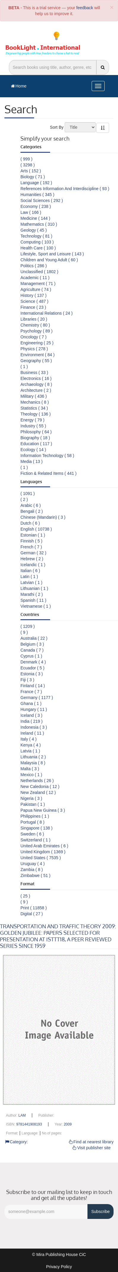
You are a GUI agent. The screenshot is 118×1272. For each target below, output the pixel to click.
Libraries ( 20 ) (33, 319)
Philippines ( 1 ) (34, 816)
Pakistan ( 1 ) (32, 804)
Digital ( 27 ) (31, 913)
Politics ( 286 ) (33, 265)
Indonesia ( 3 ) (33, 727)
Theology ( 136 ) (35, 414)
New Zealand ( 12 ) (38, 792)
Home (18, 86)
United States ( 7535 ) (40, 857)
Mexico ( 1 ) (31, 774)
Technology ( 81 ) (36, 236)
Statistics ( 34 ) (34, 408)
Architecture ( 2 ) (35, 390)
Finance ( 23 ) (33, 307)
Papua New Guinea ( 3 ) (42, 810)
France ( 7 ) (31, 691)
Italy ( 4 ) (28, 739)
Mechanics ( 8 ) (34, 402)
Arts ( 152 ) (30, 170)
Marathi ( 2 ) (31, 594)
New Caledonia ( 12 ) (40, 786)
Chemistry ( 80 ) (35, 325)
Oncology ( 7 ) (33, 337)
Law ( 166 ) (30, 212)
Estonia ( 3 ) (31, 673)
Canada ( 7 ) (32, 650)
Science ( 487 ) (34, 301)
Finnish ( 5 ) (31, 541)
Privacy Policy (59, 1266)
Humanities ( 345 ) (37, 194)
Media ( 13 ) (31, 461)
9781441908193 (29, 1124)
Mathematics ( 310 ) (38, 224)
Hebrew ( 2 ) (31, 558)
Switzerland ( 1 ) (35, 840)
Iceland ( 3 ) (31, 715)
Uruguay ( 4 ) (32, 863)
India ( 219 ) (31, 721)
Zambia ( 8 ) (31, 869)
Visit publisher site (91, 1147)
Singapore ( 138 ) (36, 828)
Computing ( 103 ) (37, 242)
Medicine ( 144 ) (35, 218)
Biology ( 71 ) (32, 176)
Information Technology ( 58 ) (47, 455)
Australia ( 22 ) (33, 638)
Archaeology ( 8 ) (36, 384)
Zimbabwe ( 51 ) (35, 875)
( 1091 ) (27, 493)
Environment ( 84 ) (37, 354)
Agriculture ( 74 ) (35, 289)
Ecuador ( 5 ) (32, 668)
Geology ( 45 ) (33, 230)
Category (16, 1141)
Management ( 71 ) (37, 283)
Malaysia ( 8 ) (32, 762)
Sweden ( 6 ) (32, 834)
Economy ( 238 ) (35, 206)
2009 (68, 1124)
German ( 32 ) (33, 552)
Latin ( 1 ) (29, 576)
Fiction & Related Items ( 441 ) (48, 473)
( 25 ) (25, 896)
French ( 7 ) (31, 547)
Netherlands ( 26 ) (37, 780)
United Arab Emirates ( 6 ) (44, 845)
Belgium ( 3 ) (32, 644)
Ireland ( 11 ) (32, 733)
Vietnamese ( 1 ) (35, 606)
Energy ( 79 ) (32, 420)
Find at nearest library (91, 1141)
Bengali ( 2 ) (31, 511)
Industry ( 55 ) (33, 426)
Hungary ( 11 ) (33, 709)
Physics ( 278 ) (34, 348)
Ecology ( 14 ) (33, 449)
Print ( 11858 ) (33, 907)
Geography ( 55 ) (36, 360)
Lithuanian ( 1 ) (34, 588)
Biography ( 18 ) (35, 437)
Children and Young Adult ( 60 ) (49, 259)
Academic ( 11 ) (35, 277)
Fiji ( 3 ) (27, 679)
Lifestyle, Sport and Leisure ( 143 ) (52, 253)
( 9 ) (24, 632)
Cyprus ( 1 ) (31, 656)
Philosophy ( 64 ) (36, 431)
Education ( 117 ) (36, 443)
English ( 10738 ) (36, 529)
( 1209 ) (27, 626)
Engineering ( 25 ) (36, 342)
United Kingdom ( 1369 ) (43, 851)
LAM (22, 1115)
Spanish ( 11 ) (33, 600)
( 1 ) (24, 366)
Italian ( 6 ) (30, 570)
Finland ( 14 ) (32, 685)
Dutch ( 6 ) (30, 523)
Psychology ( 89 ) (36, 331)
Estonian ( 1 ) (32, 535)
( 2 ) (24, 499)
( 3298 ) (27, 165)
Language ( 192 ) (36, 182)
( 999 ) (26, 159)
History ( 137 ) (33, 295)
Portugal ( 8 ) (32, 822)
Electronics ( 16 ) (36, 378)
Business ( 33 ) (34, 372)
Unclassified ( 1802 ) (39, 271)
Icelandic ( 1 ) (32, 564)
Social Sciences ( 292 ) (41, 200)
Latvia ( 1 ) (30, 751)
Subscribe (100, 1211)
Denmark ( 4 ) (33, 662)
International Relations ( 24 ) (46, 313)
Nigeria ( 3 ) (31, 798)
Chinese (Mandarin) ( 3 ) (43, 517)
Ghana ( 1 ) (31, 703)
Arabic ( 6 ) (30, 505)
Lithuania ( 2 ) (33, 756)
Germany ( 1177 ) (36, 697)
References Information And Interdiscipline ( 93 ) (64, 188)
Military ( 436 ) (33, 396)
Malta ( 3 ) (29, 768)
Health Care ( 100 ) (38, 248)
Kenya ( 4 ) (30, 745)
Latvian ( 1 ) (31, 582)
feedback (84, 7)
